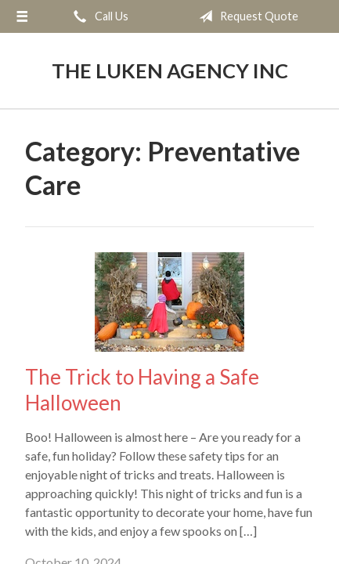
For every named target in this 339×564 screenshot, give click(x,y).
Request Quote (245, 16)
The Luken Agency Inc (170, 70)
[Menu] (22, 16)
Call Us (97, 16)
